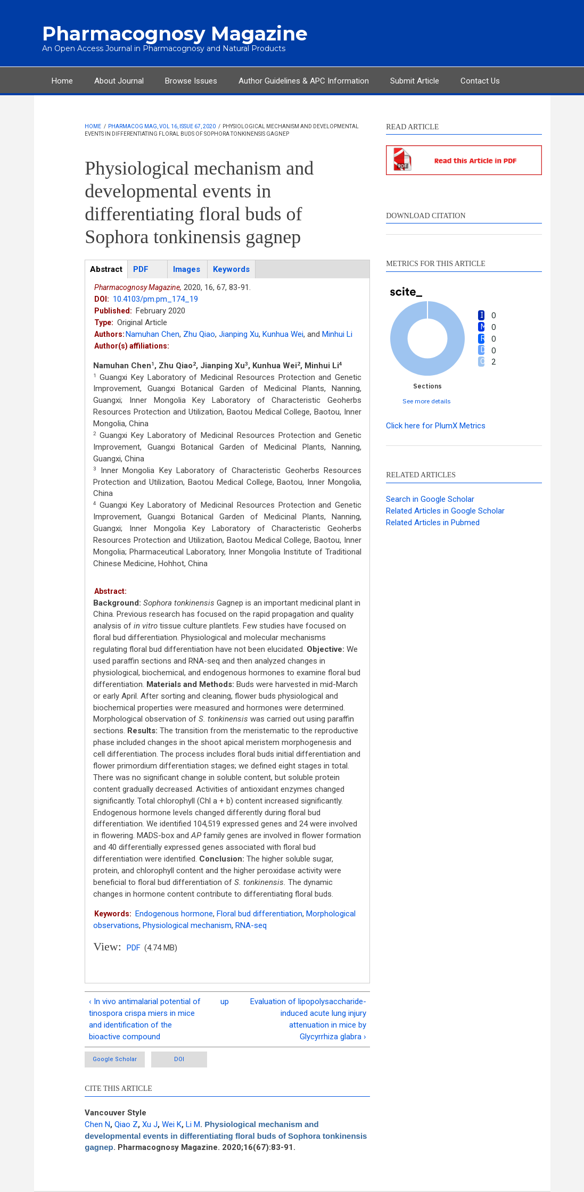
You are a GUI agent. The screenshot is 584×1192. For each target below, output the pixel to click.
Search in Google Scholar (430, 499)
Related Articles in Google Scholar (445, 511)
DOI (179, 1059)
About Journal (119, 81)
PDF (134, 948)
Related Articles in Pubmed (433, 522)
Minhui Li (337, 334)
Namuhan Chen (152, 334)
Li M (193, 1124)
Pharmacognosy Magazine (175, 33)
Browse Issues (191, 81)
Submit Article (414, 81)
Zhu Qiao (199, 334)
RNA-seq (251, 925)
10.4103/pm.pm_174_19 (155, 299)
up (224, 1001)
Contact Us (480, 81)
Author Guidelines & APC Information (303, 81)
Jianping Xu (239, 334)
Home (62, 81)
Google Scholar (115, 1059)
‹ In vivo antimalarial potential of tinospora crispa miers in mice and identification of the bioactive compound (145, 1019)
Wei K (172, 1124)
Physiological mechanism (187, 925)
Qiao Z (126, 1124)
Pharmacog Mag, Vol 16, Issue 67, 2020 (162, 126)
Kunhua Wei (282, 334)
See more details (426, 401)
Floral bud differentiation (259, 913)
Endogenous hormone (174, 913)
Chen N (97, 1124)
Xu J (150, 1124)
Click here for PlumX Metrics (436, 426)
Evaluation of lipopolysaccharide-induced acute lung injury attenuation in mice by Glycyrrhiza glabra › (308, 1019)
